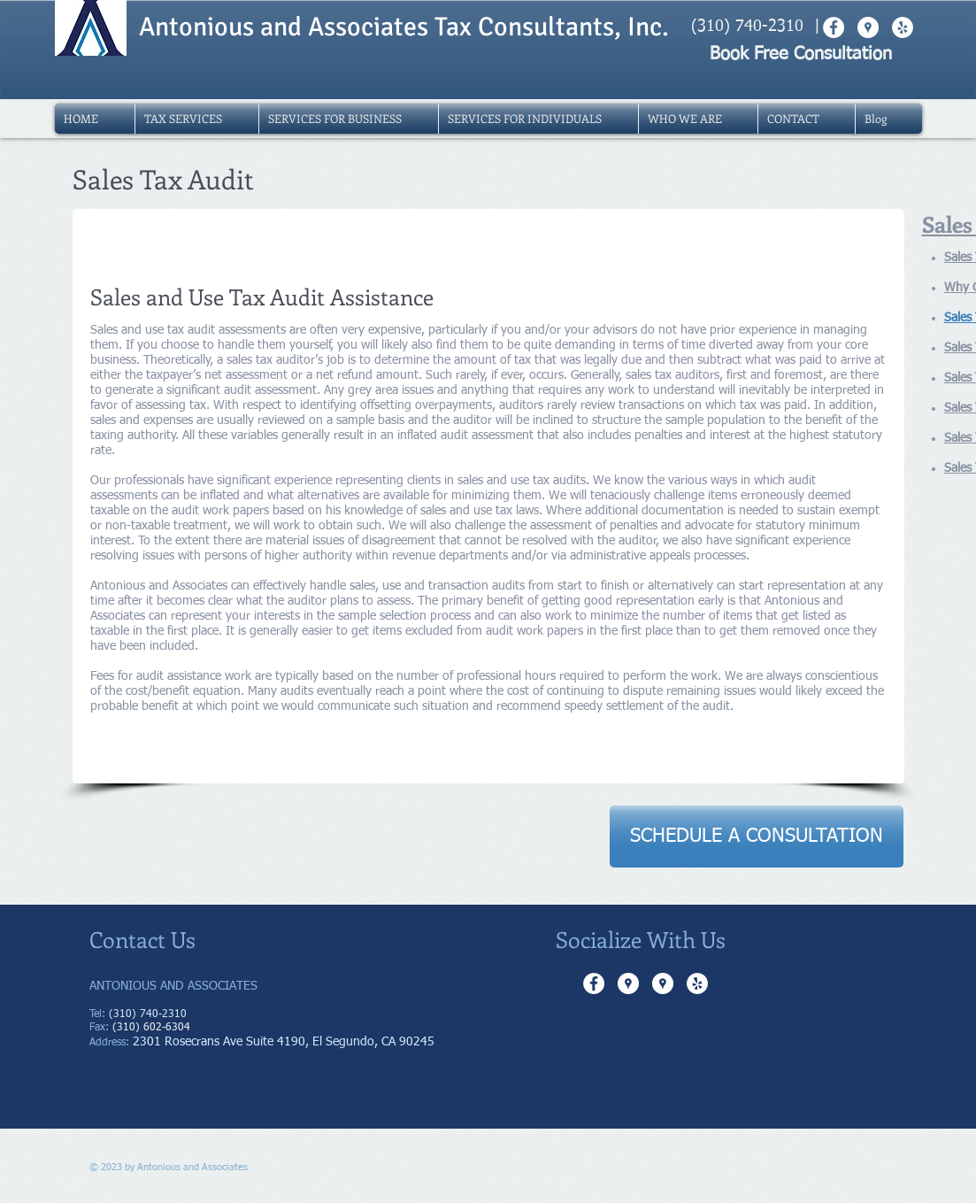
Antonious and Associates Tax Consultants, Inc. (404, 27)
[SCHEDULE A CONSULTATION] (756, 837)
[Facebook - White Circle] (593, 983)
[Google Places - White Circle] (628, 983)
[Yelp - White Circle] (697, 983)
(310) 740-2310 (747, 27)
